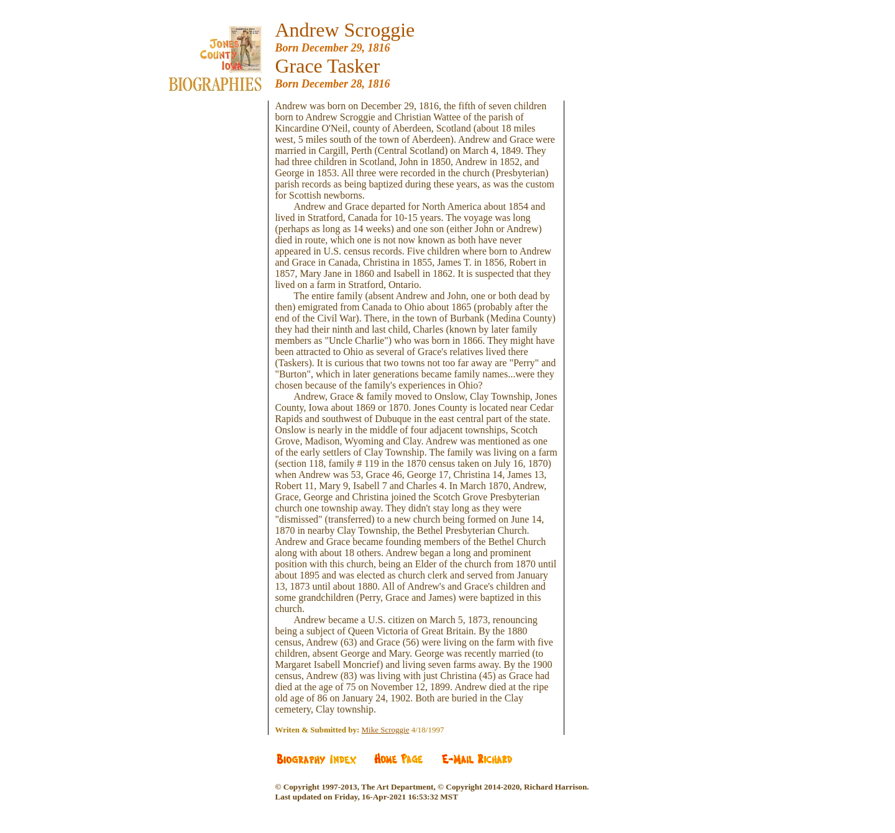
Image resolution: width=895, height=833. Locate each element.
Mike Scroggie (386, 729)
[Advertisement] (224, 287)
